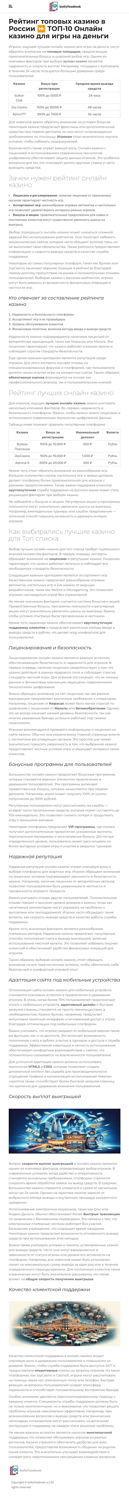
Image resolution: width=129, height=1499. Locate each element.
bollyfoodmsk (65, 6)
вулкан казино (75, 61)
